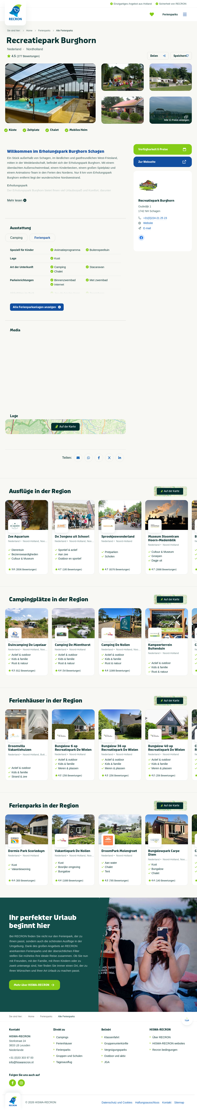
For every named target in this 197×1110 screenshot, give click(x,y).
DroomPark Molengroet (119, 851)
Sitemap (179, 1102)
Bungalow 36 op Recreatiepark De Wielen (119, 748)
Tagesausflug (64, 1062)
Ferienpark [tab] (42, 237)
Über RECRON (161, 1037)
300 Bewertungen (26, 880)
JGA (106, 1062)
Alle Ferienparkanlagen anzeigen (37, 307)
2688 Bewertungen (166, 569)
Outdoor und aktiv (115, 1055)
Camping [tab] (16, 237)
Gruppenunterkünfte (116, 1043)
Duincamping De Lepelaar (27, 645)
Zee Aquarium (18, 537)
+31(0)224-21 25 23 (155, 218)
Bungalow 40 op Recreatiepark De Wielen (166, 748)
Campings (62, 1037)
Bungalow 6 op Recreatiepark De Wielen (73, 748)
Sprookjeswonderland (117, 537)
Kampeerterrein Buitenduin (160, 647)
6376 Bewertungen (119, 569)
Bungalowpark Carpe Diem (163, 853)
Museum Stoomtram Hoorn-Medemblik (163, 538)
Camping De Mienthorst (72, 645)
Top (187, 1019)
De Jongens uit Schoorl (72, 537)
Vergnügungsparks (115, 1049)
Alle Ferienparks (64, 30)
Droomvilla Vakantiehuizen (19, 748)
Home (29, 30)
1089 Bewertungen (119, 670)
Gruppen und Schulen (69, 1055)
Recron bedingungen (164, 1049)
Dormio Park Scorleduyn (26, 851)
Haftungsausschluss (147, 1102)
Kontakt (166, 1102)
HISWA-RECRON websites (168, 1043)
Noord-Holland (31, 541)
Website (148, 223)
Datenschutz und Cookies (117, 1102)
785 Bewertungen (119, 880)
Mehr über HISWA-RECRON (34, 985)
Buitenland (46, 754)
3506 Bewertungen (26, 569)
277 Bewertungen (28, 56)
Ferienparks (176, 14)
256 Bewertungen (72, 775)
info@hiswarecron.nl (21, 1062)
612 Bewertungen (26, 670)
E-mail (147, 228)
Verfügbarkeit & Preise (162, 149)
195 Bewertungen (72, 569)
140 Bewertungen (165, 880)
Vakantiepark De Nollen (72, 851)
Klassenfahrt (111, 1037)
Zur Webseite (162, 162)
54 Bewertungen (71, 670)
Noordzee (45, 541)
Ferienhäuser (64, 1043)
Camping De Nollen (115, 645)
